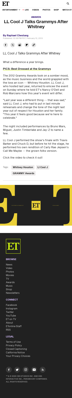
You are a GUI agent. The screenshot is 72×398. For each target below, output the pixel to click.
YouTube (11, 315)
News (9, 264)
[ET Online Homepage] (6, 3)
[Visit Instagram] (26, 370)
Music (9, 286)
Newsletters (13, 293)
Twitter (10, 312)
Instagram (11, 308)
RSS (8, 330)
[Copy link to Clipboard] (33, 45)
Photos (46, 10)
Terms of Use (13, 342)
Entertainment (11, 10)
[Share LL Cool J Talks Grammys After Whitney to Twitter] (12, 45)
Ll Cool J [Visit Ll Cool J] (42, 167)
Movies (10, 275)
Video (9, 268)
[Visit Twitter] (17, 370)
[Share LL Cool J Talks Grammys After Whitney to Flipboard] (26, 45)
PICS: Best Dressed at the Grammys (27, 69)
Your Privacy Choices (18, 356)
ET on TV (11, 319)
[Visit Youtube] (34, 370)
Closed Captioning (16, 349)
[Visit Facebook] (9, 370)
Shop (56, 10)
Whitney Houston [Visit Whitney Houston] (23, 167)
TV (7, 279)
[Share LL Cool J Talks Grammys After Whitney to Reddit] (19, 45)
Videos (35, 10)
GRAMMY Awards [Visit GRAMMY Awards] (23, 173)
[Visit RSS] (43, 370)
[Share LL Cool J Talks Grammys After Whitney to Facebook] (5, 45)
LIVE (27, 10)
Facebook (11, 305)
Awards (36, 17)
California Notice (15, 352)
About (9, 323)
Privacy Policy (14, 345)
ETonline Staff (14, 326)
